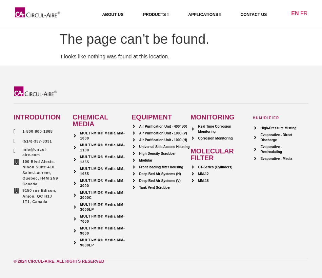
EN (295, 13)
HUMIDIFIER (266, 118)
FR (303, 13)
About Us (113, 14)
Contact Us (253, 14)
